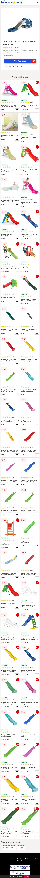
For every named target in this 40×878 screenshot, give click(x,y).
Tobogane (21, 848)
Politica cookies (18, 876)
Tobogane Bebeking (9, 848)
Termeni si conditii (8, 859)
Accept (27, 876)
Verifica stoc (25, 61)
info (17, 109)
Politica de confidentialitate (23, 859)
